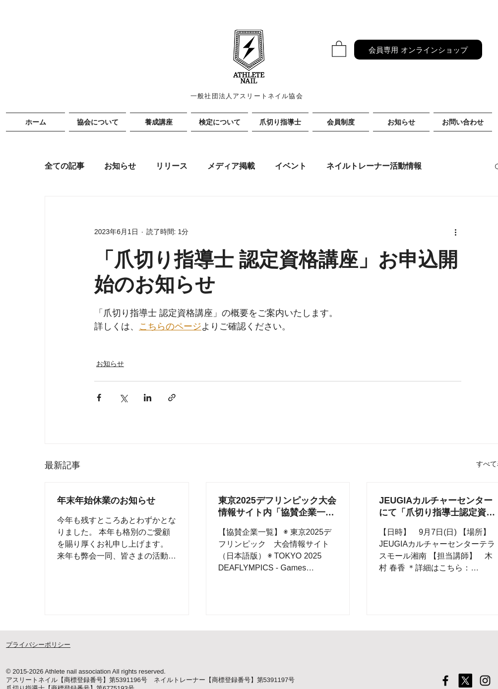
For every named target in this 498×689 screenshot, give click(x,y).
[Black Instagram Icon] (485, 681)
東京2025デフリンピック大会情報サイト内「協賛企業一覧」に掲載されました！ (277, 507)
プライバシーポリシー (38, 644)
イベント (291, 166)
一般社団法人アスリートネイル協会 (246, 96)
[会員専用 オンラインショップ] (418, 50)
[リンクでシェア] (172, 397)
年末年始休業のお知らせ (106, 500)
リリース (171, 166)
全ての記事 (64, 166)
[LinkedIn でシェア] (147, 397)
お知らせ (120, 166)
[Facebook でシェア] (99, 397)
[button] (339, 48)
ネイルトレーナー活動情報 (374, 166)
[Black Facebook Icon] (445, 681)
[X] (465, 681)
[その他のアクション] (455, 232)
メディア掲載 (231, 166)
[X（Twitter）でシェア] (123, 397)
